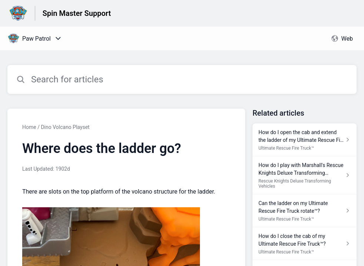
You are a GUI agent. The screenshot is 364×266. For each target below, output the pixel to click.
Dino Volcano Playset (65, 127)
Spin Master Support (77, 13)
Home (29, 127)
